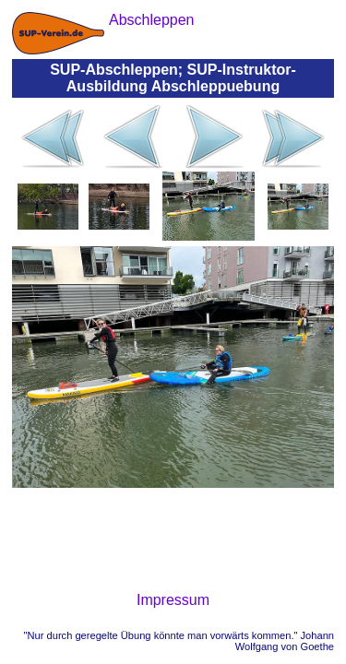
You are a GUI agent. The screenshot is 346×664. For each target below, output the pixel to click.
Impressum (173, 600)
